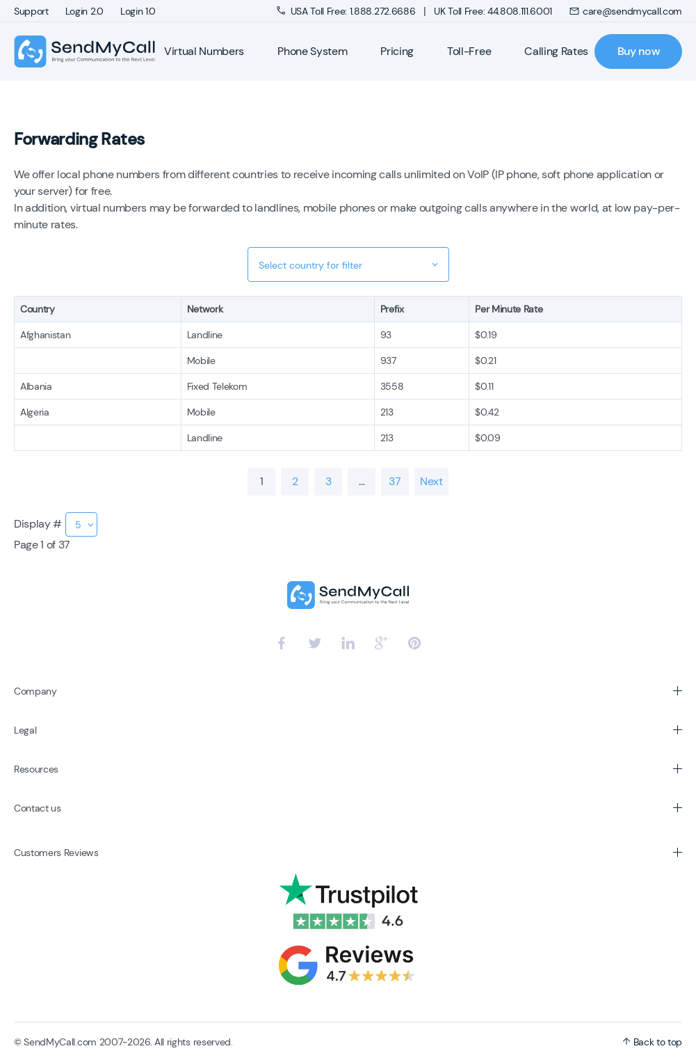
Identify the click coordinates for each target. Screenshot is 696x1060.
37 (394, 481)
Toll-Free (469, 51)
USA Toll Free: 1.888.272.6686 (347, 11)
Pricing (397, 51)
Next (431, 481)
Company (35, 691)
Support (31, 11)
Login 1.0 (138, 11)
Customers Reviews (56, 852)
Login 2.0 (84, 11)
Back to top (652, 1042)
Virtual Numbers (204, 51)
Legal (25, 730)
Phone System (312, 51)
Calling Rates (556, 51)
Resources (36, 769)
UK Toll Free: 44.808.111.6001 (493, 11)
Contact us (37, 808)
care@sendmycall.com (625, 11)
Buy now (638, 51)
